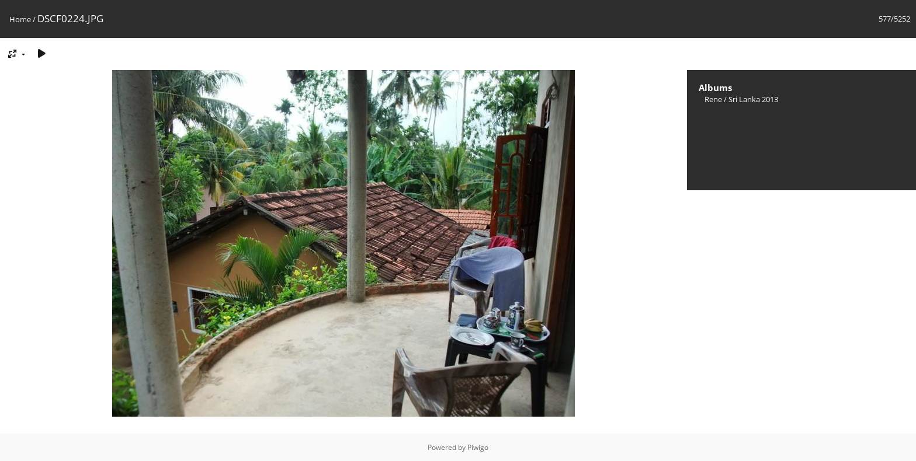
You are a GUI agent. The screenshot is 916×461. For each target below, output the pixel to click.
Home (20, 19)
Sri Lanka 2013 (753, 99)
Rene (713, 99)
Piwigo (477, 447)
